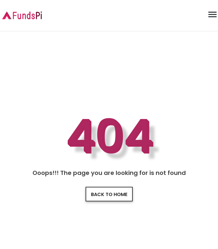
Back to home (109, 194)
